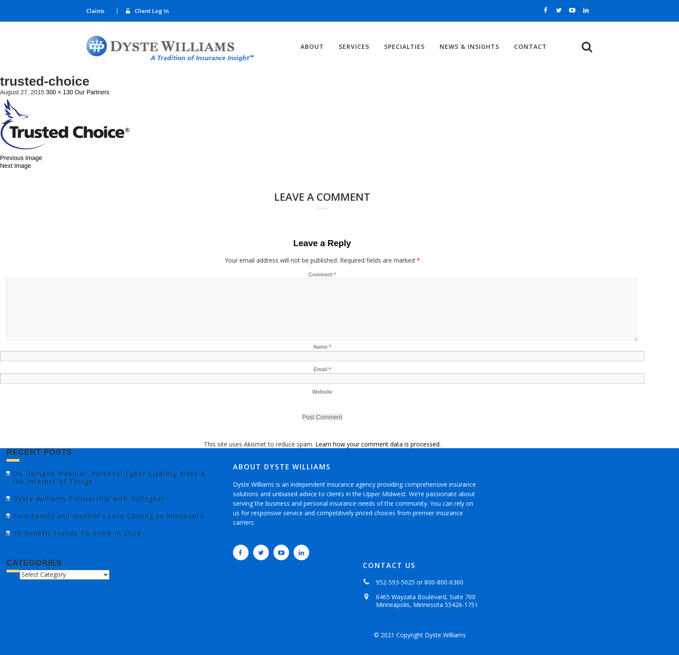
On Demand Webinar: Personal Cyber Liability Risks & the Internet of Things (110, 477)
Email (322, 369)
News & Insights (469, 47)
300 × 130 (59, 92)
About (312, 47)
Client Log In (152, 11)
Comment (322, 275)
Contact (530, 47)
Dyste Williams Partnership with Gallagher (89, 498)
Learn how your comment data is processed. (378, 444)
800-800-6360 (443, 582)
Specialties (404, 47)
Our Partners (91, 92)
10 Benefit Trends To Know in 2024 (77, 533)
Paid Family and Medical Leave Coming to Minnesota (108, 516)
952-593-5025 (395, 582)
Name (322, 347)
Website (322, 392)
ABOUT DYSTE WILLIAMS (282, 467)
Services (354, 47)
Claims (95, 11)
